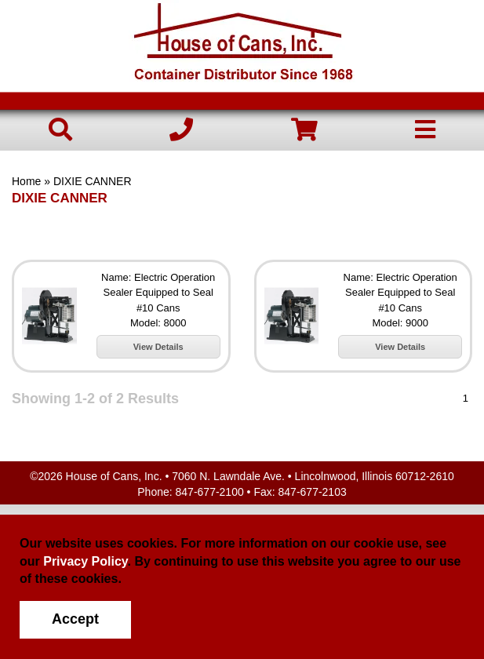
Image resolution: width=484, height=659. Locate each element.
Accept (75, 619)
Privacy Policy (85, 561)
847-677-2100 (210, 492)
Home (26, 181)
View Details (158, 346)
